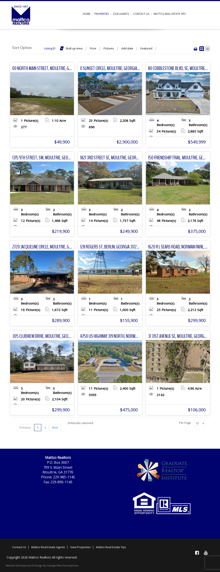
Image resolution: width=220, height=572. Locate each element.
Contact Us (19, 547)
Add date (127, 48)
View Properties (80, 547)
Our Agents (121, 14)
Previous (25, 427)
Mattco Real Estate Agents (48, 547)
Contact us (141, 14)
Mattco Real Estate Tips (170, 14)
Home (86, 14)
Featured (146, 48)
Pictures (109, 48)
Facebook (197, 552)
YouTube (205, 552)
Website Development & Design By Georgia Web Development (42, 565)
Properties (102, 14)
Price (93, 48)
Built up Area (74, 48)
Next (55, 427)
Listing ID (49, 48)
